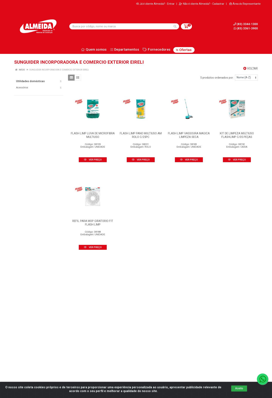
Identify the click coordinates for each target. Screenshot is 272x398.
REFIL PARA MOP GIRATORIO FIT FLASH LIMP (92, 222)
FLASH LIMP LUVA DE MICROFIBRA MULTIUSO (93, 135)
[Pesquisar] (175, 26)
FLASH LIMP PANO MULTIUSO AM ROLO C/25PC (141, 135)
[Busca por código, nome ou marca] (120, 26)
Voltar (250, 68)
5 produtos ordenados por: (216, 77)
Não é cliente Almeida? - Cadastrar (201, 3)
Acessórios (22, 87)
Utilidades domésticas (30, 81)
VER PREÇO (93, 159)
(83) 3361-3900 (246, 28)
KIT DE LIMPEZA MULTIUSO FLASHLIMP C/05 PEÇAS (237, 135)
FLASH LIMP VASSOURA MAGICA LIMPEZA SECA (189, 135)
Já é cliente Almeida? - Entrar (155, 3)
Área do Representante (245, 3)
